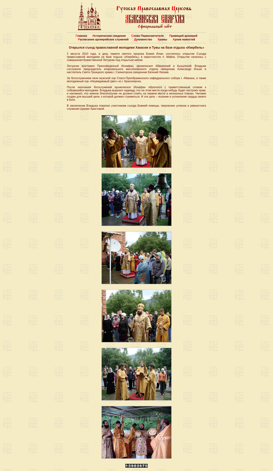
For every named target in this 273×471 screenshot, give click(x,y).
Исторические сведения (109, 35)
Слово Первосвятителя (147, 35)
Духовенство (143, 39)
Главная (81, 35)
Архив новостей (184, 39)
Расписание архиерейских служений (103, 39)
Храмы (162, 39)
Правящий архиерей (183, 35)
